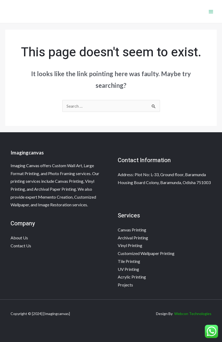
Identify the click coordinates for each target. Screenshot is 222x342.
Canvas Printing (132, 229)
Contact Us (21, 245)
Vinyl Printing (130, 245)
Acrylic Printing (132, 276)
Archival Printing (133, 237)
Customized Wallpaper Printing (146, 253)
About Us (19, 237)
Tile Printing (129, 261)
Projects (125, 284)
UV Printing (128, 269)
